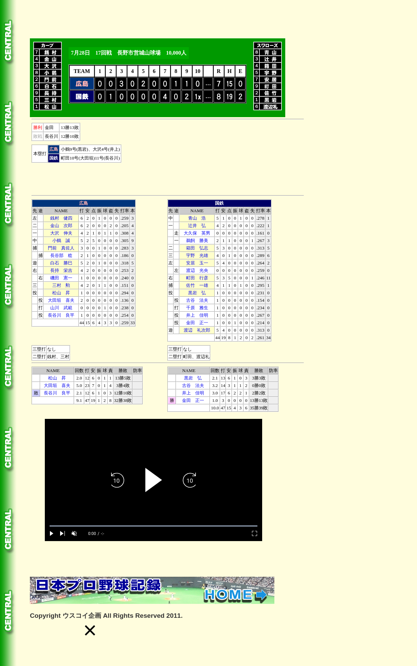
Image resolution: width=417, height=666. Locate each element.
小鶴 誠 (61, 240)
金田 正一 (197, 322)
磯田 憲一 (61, 277)
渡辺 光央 (197, 270)
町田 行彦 (197, 277)
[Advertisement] (153, 18)
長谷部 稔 (61, 255)
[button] (90, 630)
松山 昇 (61, 292)
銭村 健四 (61, 218)
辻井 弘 (197, 225)
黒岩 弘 (197, 292)
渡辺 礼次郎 (197, 330)
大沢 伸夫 (61, 233)
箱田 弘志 (197, 248)
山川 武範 (61, 307)
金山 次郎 (61, 225)
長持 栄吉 (61, 270)
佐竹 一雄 (197, 285)
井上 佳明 (197, 315)
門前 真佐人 (61, 248)
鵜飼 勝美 (197, 240)
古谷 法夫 (197, 300)
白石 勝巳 (61, 262)
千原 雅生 (197, 307)
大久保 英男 (197, 233)
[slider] (153, 525)
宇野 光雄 (197, 255)
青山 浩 (197, 218)
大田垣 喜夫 (61, 300)
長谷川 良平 (61, 315)
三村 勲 (61, 285)
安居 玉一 (197, 262)
